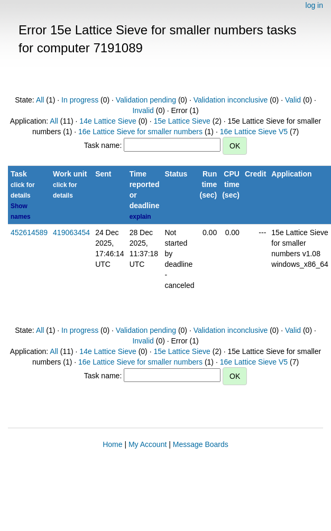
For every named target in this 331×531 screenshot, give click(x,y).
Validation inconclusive (231, 100)
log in (314, 5)
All (40, 100)
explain (140, 216)
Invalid (142, 110)
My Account (147, 444)
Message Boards (200, 444)
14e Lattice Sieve (107, 121)
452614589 (29, 232)
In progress (79, 100)
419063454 (71, 232)
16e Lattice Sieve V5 (254, 131)
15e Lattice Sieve (181, 121)
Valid (293, 100)
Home (112, 444)
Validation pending (146, 100)
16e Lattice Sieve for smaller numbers (140, 131)
